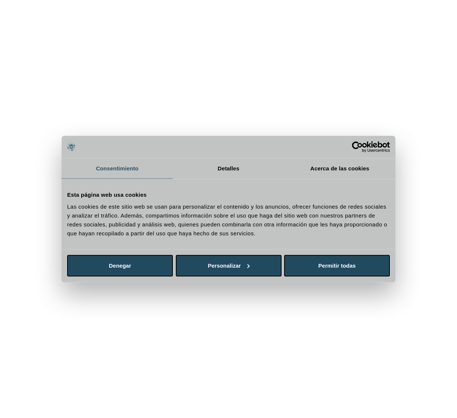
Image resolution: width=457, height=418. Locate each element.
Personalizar (229, 265)
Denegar (120, 265)
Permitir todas (337, 265)
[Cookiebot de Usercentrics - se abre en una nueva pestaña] (357, 147)
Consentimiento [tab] (117, 168)
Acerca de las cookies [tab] (339, 168)
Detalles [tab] (228, 168)
